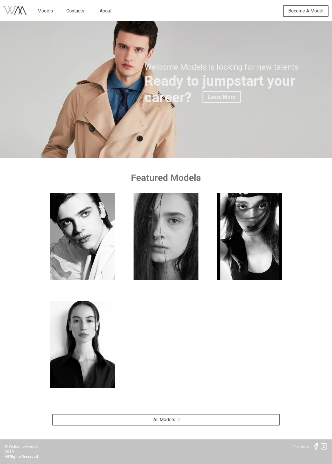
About (106, 11)
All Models (166, 419)
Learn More (222, 97)
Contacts (75, 11)
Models (45, 11)
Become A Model (305, 11)
